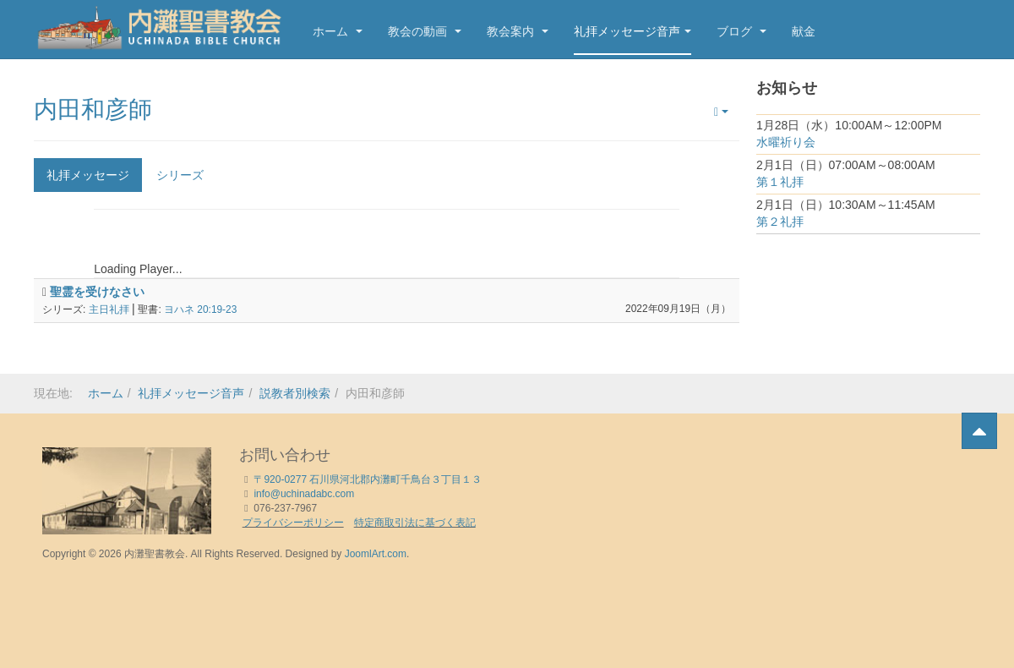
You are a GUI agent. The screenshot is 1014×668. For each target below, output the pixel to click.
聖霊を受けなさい (97, 291)
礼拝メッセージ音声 (632, 31)
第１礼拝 (780, 182)
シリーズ (180, 175)
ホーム (338, 31)
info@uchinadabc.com (304, 494)
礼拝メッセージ (87, 175)
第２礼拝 (780, 221)
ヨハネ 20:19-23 (200, 309)
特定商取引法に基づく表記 (415, 522)
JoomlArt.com (375, 554)
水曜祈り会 (785, 142)
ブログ (741, 31)
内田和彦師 (93, 109)
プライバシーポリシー (293, 522)
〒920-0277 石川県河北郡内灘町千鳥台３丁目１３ (368, 479)
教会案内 (517, 31)
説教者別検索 (294, 393)
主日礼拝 (109, 309)
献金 (803, 31)
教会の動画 (424, 31)
